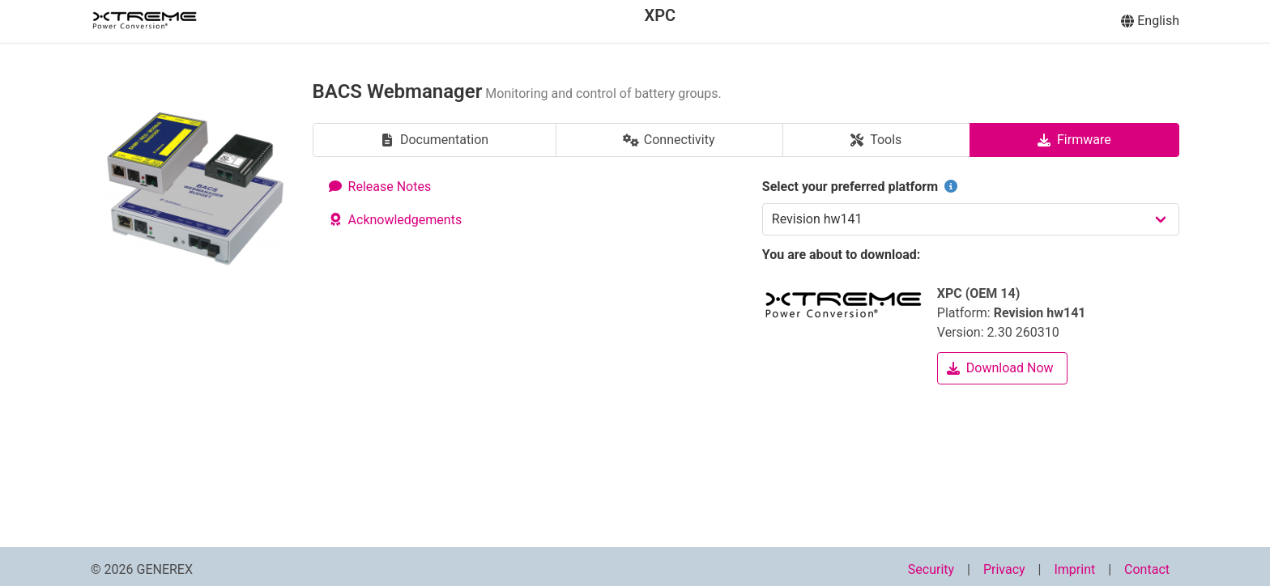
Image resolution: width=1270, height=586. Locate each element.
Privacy (1004, 569)
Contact (1147, 569)
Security (931, 569)
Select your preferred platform (861, 186)
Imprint (1074, 569)
